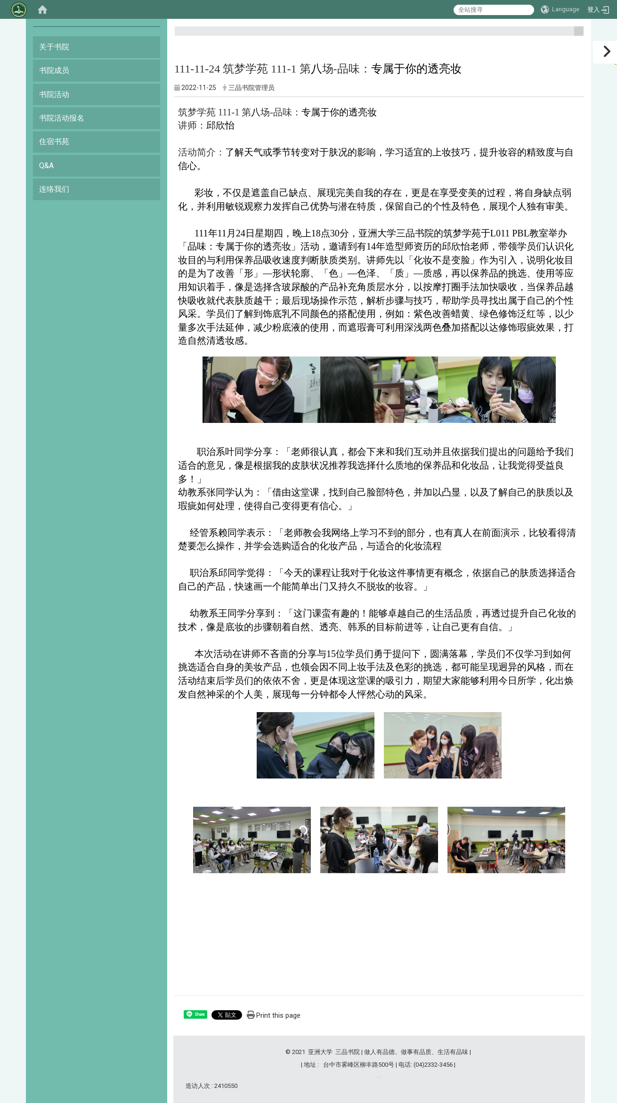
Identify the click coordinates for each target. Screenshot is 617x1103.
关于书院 (54, 46)
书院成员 (54, 70)
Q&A (46, 165)
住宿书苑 (54, 141)
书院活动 (54, 94)
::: (575, 35)
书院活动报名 (61, 118)
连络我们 (54, 189)
